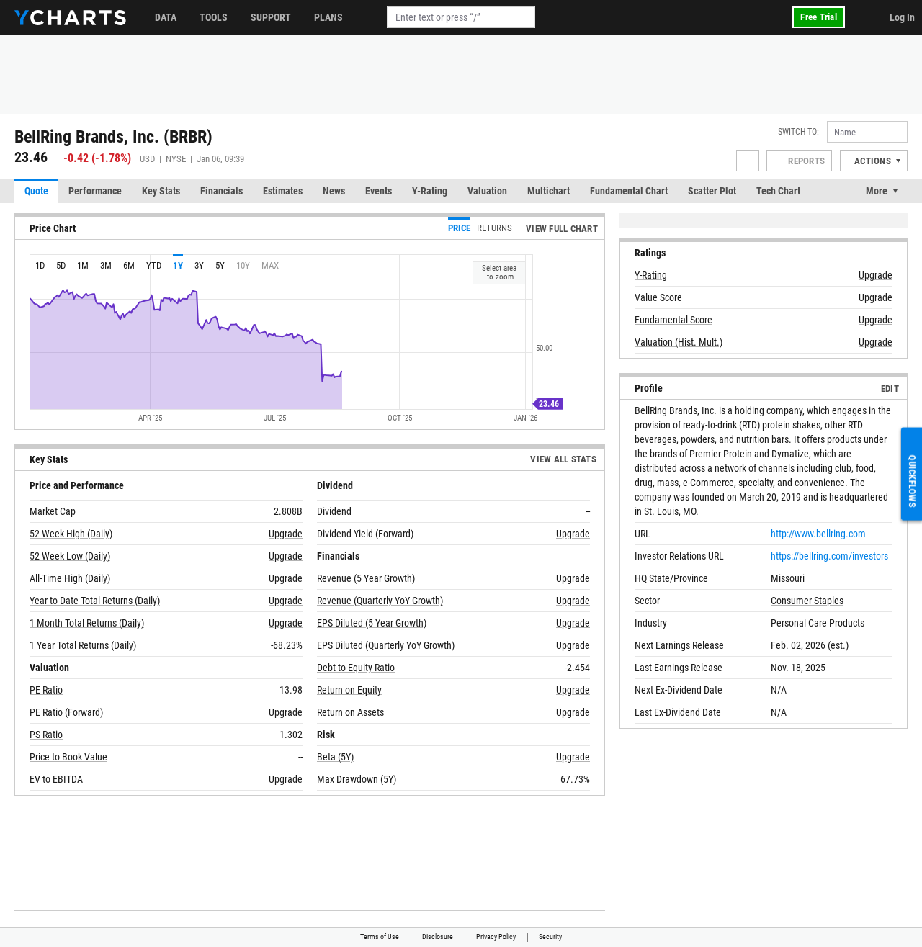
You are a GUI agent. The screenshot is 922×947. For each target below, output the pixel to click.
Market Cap (53, 511)
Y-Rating (429, 191)
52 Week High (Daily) (71, 533)
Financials (221, 191)
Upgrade (286, 533)
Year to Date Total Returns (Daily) (95, 600)
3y (199, 265)
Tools (214, 17)
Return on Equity (349, 690)
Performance (95, 191)
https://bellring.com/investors (829, 556)
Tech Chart (778, 191)
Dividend (334, 511)
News (334, 191)
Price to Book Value (68, 757)
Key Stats (161, 191)
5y (220, 265)
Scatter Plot (712, 191)
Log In (902, 17)
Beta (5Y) (335, 757)
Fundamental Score (673, 320)
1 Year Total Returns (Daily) (83, 645)
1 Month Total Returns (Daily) (87, 623)
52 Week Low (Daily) (70, 556)
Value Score (658, 297)
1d (40, 265)
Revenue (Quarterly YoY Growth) (380, 600)
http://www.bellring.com (818, 533)
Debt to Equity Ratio (356, 667)
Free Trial (818, 17)
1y (178, 265)
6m (129, 265)
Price (459, 228)
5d (61, 265)
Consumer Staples (807, 600)
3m (106, 265)
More (876, 191)
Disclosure (437, 937)
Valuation (487, 191)
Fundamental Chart (629, 191)
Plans (328, 17)
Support (271, 17)
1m (83, 265)
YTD (153, 265)
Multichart (548, 191)
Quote (36, 191)
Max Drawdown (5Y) (356, 779)
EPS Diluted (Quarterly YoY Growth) (386, 645)
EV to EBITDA (56, 779)
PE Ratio (46, 690)
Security (550, 937)
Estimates (283, 191)
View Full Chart (562, 228)
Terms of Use (379, 937)
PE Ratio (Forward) (66, 712)
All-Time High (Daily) (70, 578)
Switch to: (798, 132)
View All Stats (563, 459)
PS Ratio (46, 734)
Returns (494, 228)
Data (165, 17)
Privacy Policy (496, 937)
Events (378, 191)
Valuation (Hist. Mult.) (678, 342)
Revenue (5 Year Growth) (366, 578)
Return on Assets (350, 712)
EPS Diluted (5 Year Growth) (371, 623)
